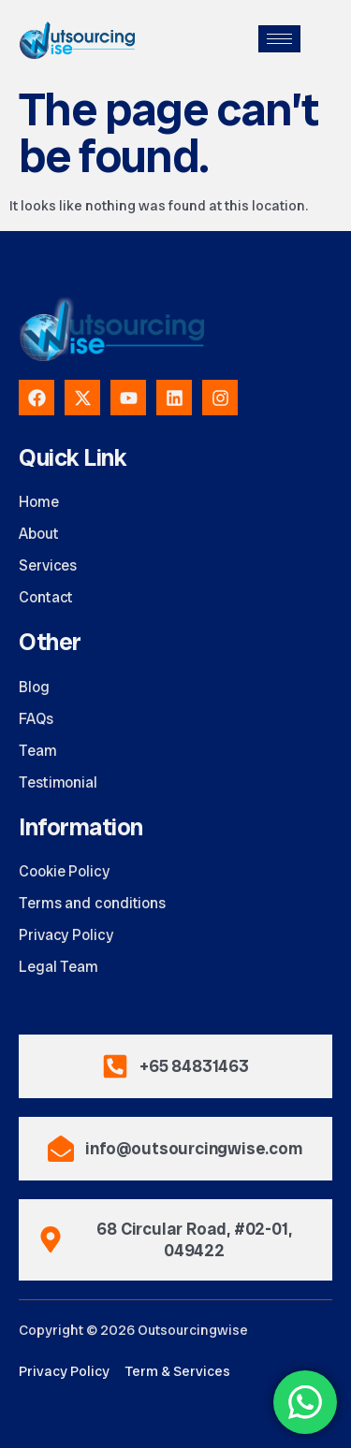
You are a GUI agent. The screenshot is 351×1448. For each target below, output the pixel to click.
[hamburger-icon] (279, 38)
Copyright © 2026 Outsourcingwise (133, 1330)
